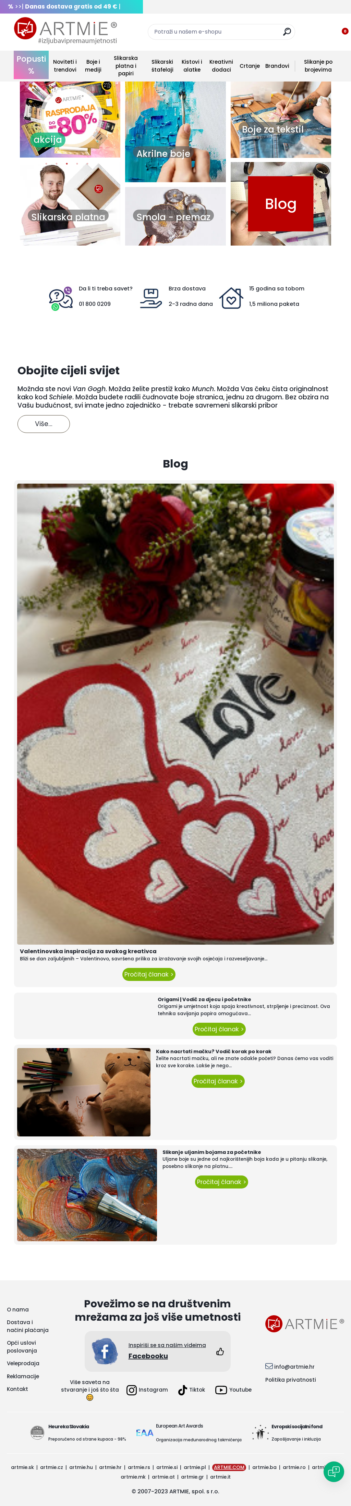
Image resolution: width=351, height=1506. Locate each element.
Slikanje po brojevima (318, 65)
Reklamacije (23, 1376)
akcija (48, 140)
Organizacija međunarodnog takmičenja (199, 1440)
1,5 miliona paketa (274, 304)
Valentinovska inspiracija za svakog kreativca (88, 951)
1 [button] (46, 165)
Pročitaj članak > (148, 974)
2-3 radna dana (191, 304)
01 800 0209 (95, 304)
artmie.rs (139, 1467)
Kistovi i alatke (192, 65)
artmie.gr (192, 1476)
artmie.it (220, 1476)
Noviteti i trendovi (65, 65)
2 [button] (56, 165)
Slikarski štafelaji (162, 65)
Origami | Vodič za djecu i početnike (204, 999)
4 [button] (77, 165)
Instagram (147, 1390)
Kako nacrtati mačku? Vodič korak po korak (213, 1051)
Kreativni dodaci (221, 65)
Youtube (233, 1390)
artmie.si (167, 1467)
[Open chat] (334, 1471)
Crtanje (250, 66)
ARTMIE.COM (229, 1467)
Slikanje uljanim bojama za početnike (211, 1152)
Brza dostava (187, 289)
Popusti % (31, 64)
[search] (287, 34)
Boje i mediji (93, 65)
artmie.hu (81, 1467)
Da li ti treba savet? (106, 289)
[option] (70, 116)
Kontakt (17, 1389)
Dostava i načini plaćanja (28, 1326)
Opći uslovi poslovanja (22, 1346)
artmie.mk (133, 1476)
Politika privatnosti (290, 1379)
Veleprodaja (23, 1363)
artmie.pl (195, 1467)
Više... (43, 423)
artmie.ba (264, 1467)
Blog (281, 204)
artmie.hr (110, 1467)
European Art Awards (179, 1425)
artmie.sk (22, 1467)
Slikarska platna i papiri (126, 65)
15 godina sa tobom (276, 289)
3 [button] (66, 165)
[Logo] (65, 31)
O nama (18, 1309)
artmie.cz (51, 1467)
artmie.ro (294, 1467)
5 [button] (87, 165)
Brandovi (277, 66)
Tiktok (191, 1390)
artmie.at (163, 1476)
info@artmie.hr (294, 1366)
